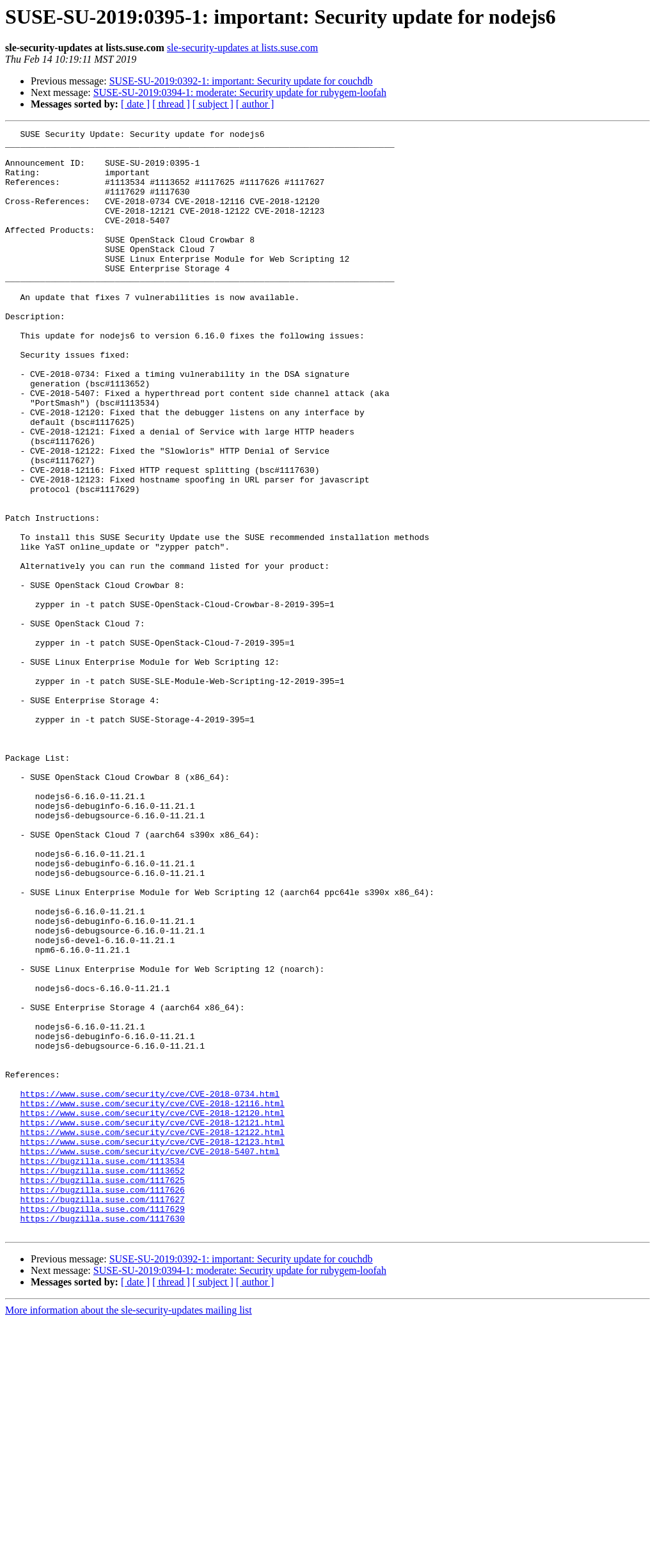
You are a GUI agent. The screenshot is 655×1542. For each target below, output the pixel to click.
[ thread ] (171, 104)
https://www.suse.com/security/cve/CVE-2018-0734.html (150, 1287)
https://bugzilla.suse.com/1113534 (102, 1368)
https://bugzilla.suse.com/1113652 (102, 1379)
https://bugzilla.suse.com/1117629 (102, 1425)
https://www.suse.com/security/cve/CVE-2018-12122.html (152, 1333)
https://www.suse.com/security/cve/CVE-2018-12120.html (152, 1310)
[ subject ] (213, 104)
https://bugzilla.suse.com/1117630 (102, 1437)
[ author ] (255, 104)
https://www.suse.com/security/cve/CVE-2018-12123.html (152, 1345)
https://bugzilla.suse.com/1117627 (102, 1414)
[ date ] (135, 104)
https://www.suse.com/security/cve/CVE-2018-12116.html (152, 1299)
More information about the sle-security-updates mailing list (128, 1530)
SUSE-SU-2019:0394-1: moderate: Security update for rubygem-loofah (239, 92)
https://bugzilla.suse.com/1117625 (102, 1391)
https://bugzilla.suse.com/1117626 (102, 1402)
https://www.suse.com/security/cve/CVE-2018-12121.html (152, 1322)
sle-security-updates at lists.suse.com (242, 47)
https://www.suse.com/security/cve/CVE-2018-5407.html (150, 1356)
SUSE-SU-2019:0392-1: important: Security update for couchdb (241, 81)
